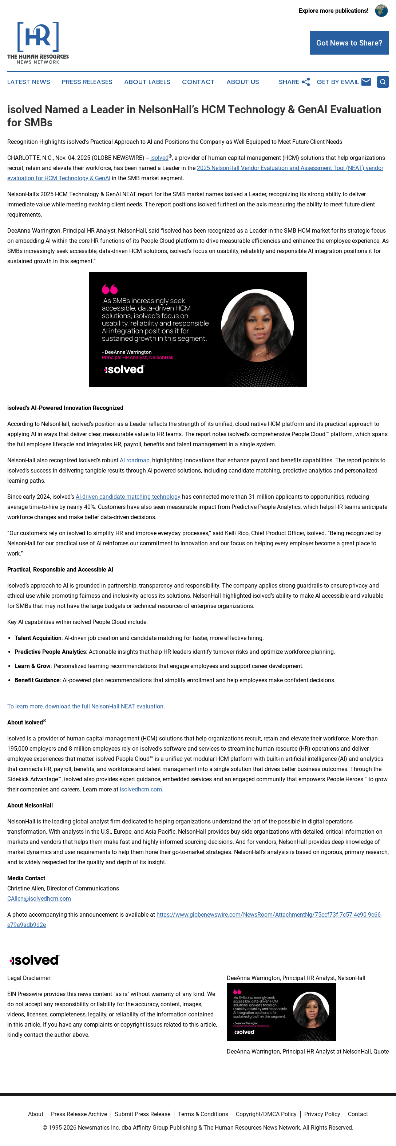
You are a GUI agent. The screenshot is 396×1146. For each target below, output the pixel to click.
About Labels (147, 82)
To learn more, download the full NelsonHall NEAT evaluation (85, 706)
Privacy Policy (322, 1114)
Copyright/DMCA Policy (266, 1114)
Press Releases (87, 82)
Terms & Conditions (203, 1114)
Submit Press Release (142, 1114)
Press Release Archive (79, 1114)
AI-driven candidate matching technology (128, 496)
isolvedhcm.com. (141, 789)
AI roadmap (135, 460)
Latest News (28, 82)
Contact (198, 82)
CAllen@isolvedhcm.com (39, 898)
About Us (242, 82)
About (35, 1114)
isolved (159, 157)
